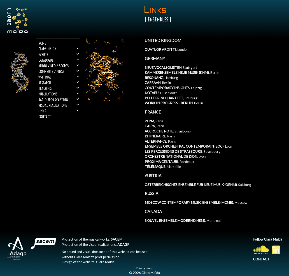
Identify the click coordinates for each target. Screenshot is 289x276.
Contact (44, 116)
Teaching (58, 88)
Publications (58, 94)
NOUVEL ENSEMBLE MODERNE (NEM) (175, 220)
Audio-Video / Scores (58, 65)
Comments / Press (58, 71)
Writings (58, 77)
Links (58, 111)
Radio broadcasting (58, 99)
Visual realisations (58, 105)
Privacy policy (144, 268)
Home (42, 43)
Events (58, 54)
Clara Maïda (58, 48)
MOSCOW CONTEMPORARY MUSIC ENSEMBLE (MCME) (189, 202)
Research (58, 82)
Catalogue (58, 60)
